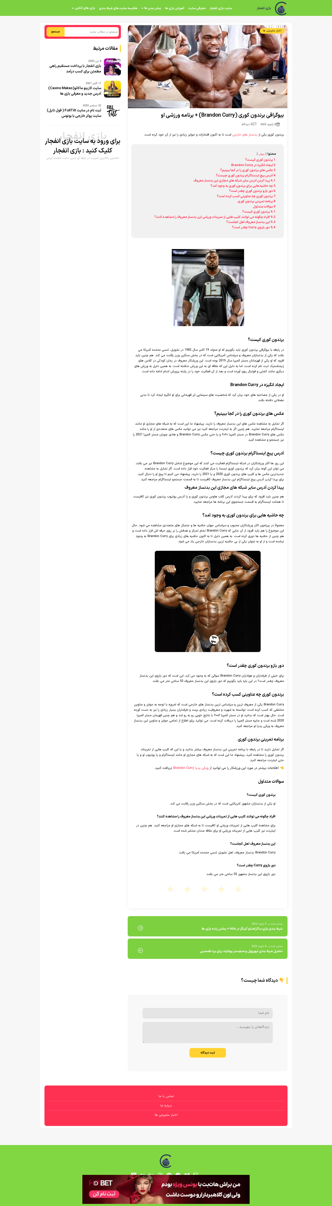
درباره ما (166, 1105)
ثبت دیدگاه (208, 1053)
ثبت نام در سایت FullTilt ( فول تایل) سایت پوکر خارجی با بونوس (74, 113)
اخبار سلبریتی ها (272, 31)
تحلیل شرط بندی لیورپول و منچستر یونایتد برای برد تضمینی (241, 951)
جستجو (55, 32)
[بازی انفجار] (281, 8)
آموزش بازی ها (174, 8)
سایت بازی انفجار (220, 8)
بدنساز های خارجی (244, 134)
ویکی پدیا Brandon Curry (190, 768)
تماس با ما (166, 1096)
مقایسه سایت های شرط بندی (118, 8)
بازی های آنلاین (85, 8)
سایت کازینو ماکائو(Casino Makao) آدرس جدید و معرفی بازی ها (74, 91)
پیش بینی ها (152, 8)
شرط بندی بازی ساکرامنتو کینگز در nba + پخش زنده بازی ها (242, 928)
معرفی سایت (197, 8)
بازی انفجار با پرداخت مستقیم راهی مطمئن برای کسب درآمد (75, 68)
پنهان (262, 154)
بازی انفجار (263, 8)
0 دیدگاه (249, 124)
